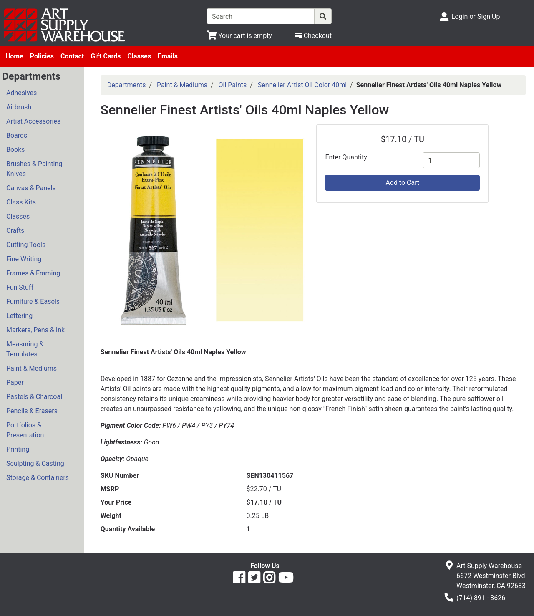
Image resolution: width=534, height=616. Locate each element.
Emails (168, 56)
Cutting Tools (25, 245)
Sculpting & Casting (35, 463)
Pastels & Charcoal (34, 397)
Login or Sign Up (475, 16)
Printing (17, 449)
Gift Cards (106, 56)
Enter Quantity (346, 157)
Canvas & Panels (31, 188)
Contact (72, 56)
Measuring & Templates (24, 349)
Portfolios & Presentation (25, 430)
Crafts (15, 231)
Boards (16, 135)
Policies (42, 56)
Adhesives (21, 93)
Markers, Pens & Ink (35, 330)
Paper (15, 382)
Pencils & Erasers (32, 411)
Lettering (19, 316)
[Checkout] (313, 36)
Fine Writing (23, 259)
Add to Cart (402, 183)
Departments (126, 85)
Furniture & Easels (33, 301)
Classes (139, 56)
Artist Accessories (33, 121)
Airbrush (18, 107)
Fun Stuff (19, 287)
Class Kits (21, 202)
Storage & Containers (37, 478)
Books (15, 150)
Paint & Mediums (31, 368)
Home (14, 56)
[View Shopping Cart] (239, 36)
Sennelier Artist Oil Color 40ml (302, 85)
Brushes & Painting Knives (34, 169)
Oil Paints (233, 85)
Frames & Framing (33, 273)
